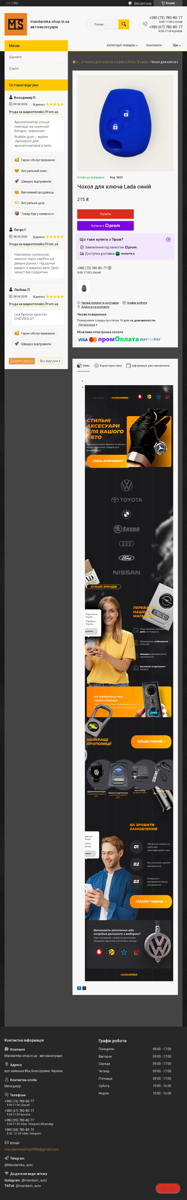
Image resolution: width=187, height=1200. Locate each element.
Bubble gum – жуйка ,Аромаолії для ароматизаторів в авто (32, 141)
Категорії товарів (121, 45)
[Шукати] (123, 24)
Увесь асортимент (104, 456)
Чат (168, 1188)
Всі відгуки (49, 361)
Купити (105, 214)
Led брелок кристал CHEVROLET (30, 316)
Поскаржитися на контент (101, 1195)
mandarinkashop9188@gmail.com (32, 1044)
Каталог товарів (146, 802)
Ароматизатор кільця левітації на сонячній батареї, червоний (31, 126)
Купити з (105, 226)
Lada (120, 62)
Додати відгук (21, 361)
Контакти (154, 45)
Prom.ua (115, 1187)
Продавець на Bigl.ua (94, 1191)
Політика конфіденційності (137, 1195)
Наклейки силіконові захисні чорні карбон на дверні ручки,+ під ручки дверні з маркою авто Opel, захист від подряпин (36, 263)
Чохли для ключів (98, 62)
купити (89, 553)
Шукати (15, 57)
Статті (14, 69)
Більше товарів (155, 661)
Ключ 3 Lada (137, 62)
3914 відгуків (142, 3)
